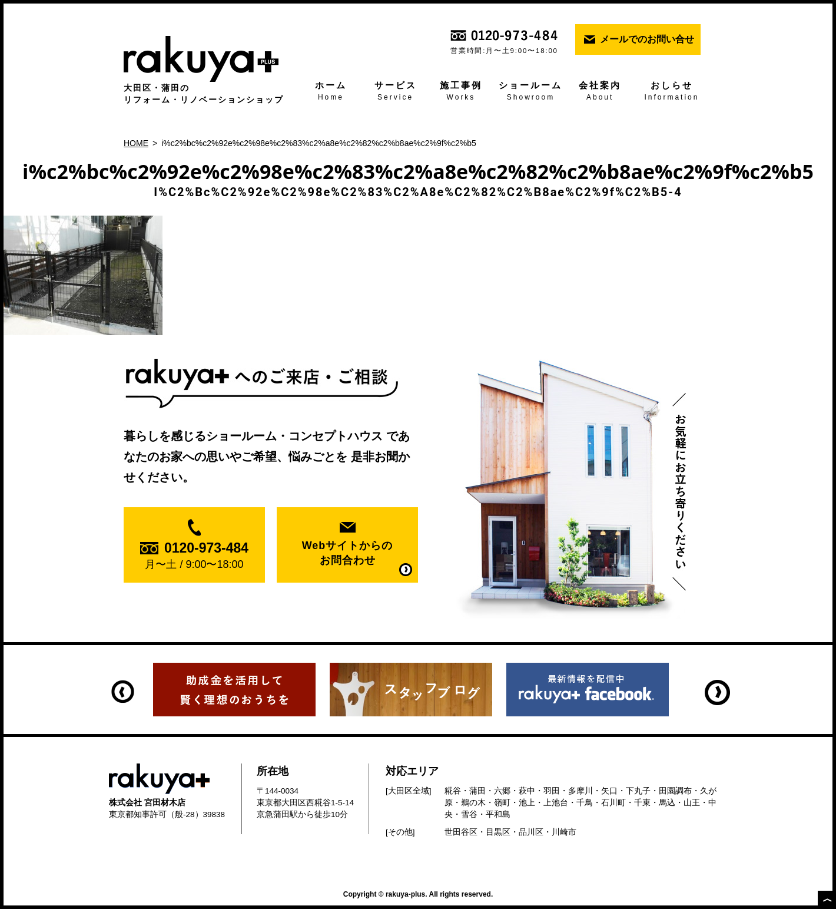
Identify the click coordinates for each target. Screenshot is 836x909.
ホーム (331, 92)
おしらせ (671, 92)
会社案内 (600, 92)
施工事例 (460, 92)
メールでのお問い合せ (647, 39)
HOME (136, 143)
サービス (395, 92)
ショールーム (531, 92)
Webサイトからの (347, 554)
